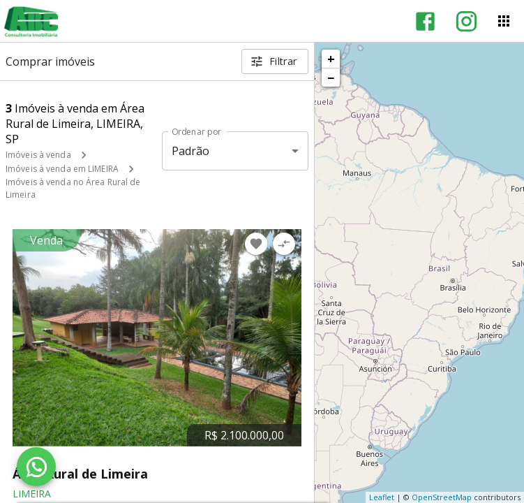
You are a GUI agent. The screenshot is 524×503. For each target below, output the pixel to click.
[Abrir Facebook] (425, 21)
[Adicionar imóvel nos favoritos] (256, 244)
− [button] (330, 77)
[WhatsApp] (36, 466)
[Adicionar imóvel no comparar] (284, 244)
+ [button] (331, 58)
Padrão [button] (191, 151)
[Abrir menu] (504, 21)
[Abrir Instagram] (466, 21)
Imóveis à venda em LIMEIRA (62, 169)
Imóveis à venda (38, 155)
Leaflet (381, 497)
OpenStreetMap (442, 497)
